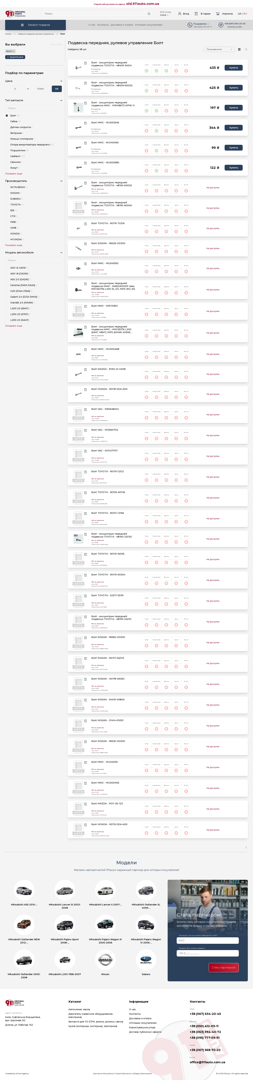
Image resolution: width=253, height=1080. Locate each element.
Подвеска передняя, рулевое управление (36, 34)
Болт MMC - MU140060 (105, 142)
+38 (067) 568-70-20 (205, 1050)
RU (245, 13)
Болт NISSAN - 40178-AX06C (108, 678)
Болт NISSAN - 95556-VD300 (108, 637)
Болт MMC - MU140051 (104, 762)
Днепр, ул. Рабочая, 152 (19, 1024)
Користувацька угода (142, 1027)
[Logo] (15, 13)
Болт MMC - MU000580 (105, 162)
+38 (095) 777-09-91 (204, 1038)
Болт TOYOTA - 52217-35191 (107, 595)
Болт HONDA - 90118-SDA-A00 (109, 389)
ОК (57, 88)
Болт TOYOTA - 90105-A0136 (108, 492)
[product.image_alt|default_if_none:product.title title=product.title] (78, 68)
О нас (92, 24)
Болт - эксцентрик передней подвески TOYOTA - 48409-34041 (111, 64)
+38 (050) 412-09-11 (202, 26)
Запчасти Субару (131, 1073)
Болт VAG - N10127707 (104, 450)
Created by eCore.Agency (17, 1073)
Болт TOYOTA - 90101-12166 (107, 513)
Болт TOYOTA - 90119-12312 (107, 471)
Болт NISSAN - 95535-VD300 (108, 741)
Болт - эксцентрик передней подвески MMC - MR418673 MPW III (113, 104)
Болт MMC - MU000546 (105, 122)
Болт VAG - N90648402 (105, 409)
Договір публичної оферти (145, 1032)
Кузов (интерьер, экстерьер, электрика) (92, 1026)
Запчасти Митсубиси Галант (107, 1073)
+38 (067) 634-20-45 (205, 1014)
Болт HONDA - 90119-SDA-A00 (109, 824)
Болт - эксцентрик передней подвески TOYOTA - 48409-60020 (111, 84)
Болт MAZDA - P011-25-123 (107, 803)
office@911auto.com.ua (207, 1062)
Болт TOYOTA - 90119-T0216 (108, 223)
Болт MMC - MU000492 (105, 782)
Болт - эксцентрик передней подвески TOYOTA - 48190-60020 (111, 184)
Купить (233, 67)
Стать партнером (223, 967)
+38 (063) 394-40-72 (205, 1032)
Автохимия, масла (79, 1009)
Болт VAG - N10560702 (104, 430)
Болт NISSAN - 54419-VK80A (108, 699)
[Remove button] (15, 57)
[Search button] (149, 14)
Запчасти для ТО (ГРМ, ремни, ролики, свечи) (95, 1021)
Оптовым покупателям (148, 24)
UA (239, 13)
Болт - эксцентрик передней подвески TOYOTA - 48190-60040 (111, 204)
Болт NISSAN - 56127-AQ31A (107, 658)
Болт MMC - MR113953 (104, 306)
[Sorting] (219, 49)
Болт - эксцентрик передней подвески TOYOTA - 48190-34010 (111, 618)
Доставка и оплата (122, 24)
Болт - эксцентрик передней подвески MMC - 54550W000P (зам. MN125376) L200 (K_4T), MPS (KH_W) (113, 286)
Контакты (103, 24)
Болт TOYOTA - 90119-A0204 (108, 574)
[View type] (239, 49)
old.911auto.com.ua (142, 4)
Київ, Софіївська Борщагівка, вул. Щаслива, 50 (22, 1019)
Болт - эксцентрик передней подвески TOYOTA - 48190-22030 (111, 535)
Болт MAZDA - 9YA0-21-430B (108, 369)
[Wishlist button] (85, 63)
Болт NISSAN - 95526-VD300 (108, 243)
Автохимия (146, 1073)
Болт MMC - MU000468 (105, 349)
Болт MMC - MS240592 (104, 263)
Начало (8, 34)
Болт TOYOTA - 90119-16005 (107, 553)
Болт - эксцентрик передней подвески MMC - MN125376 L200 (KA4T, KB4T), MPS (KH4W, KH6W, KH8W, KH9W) (111, 329)
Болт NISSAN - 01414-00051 (107, 720)
